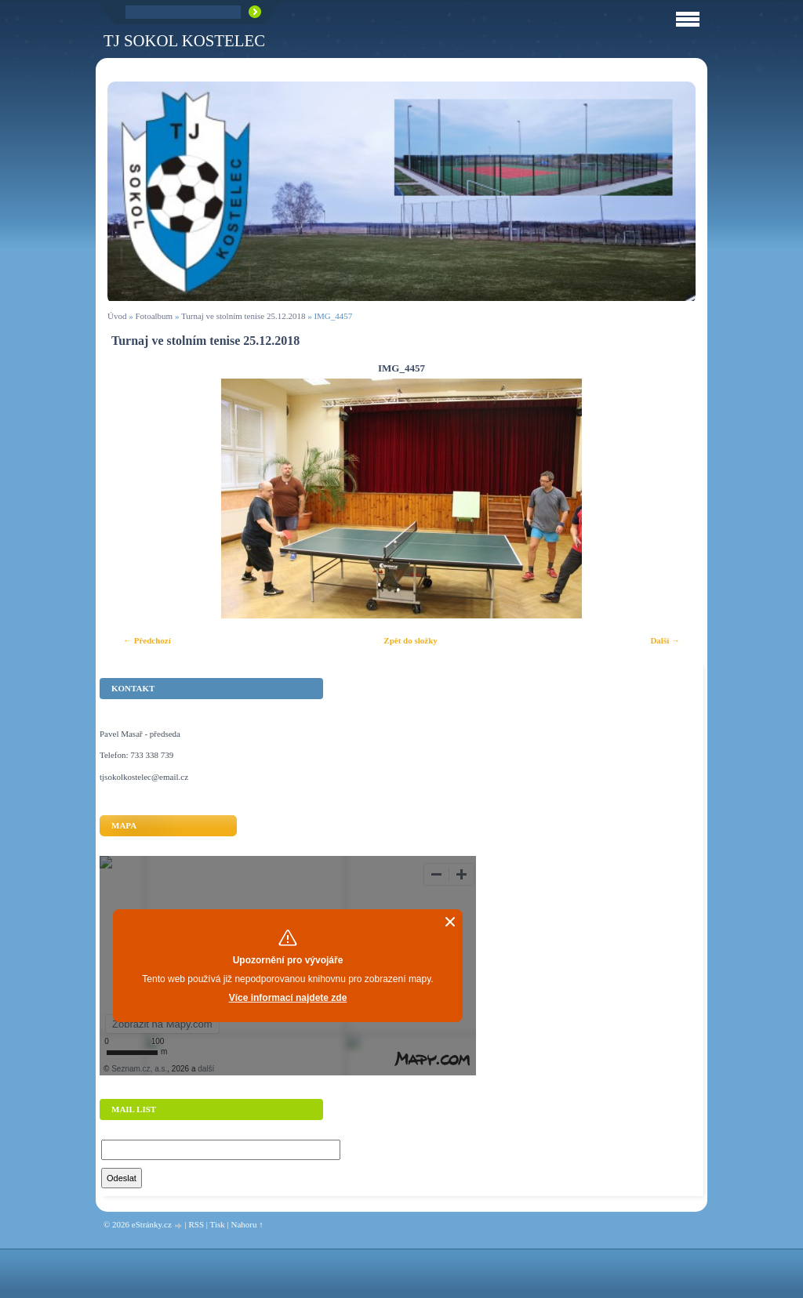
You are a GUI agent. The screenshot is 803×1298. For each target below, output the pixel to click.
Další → (665, 640)
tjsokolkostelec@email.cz (144, 776)
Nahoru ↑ (247, 1224)
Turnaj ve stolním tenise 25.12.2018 (243, 316)
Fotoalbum (154, 316)
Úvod (116, 316)
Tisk (217, 1224)
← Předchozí (147, 640)
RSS (196, 1224)
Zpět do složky (410, 640)
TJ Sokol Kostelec (184, 40)
